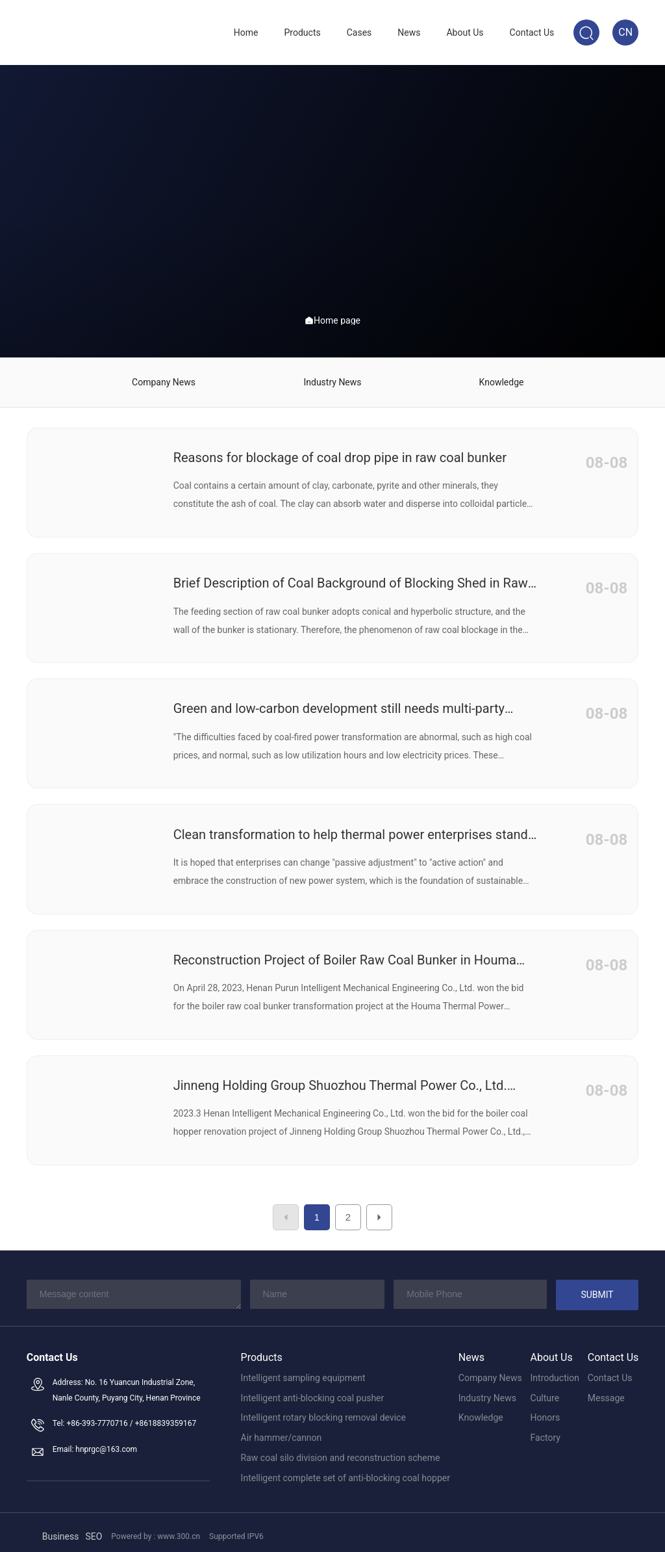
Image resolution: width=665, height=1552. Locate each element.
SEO (93, 1528)
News (471, 1349)
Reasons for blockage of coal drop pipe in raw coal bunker (340, 450)
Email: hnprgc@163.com (95, 1441)
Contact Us (613, 1349)
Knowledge (501, 378)
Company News (163, 378)
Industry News (332, 378)
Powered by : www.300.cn (155, 1528)
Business (60, 1528)
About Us (552, 1349)
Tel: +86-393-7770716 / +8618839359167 (125, 1415)
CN (625, 32)
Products (261, 1349)
